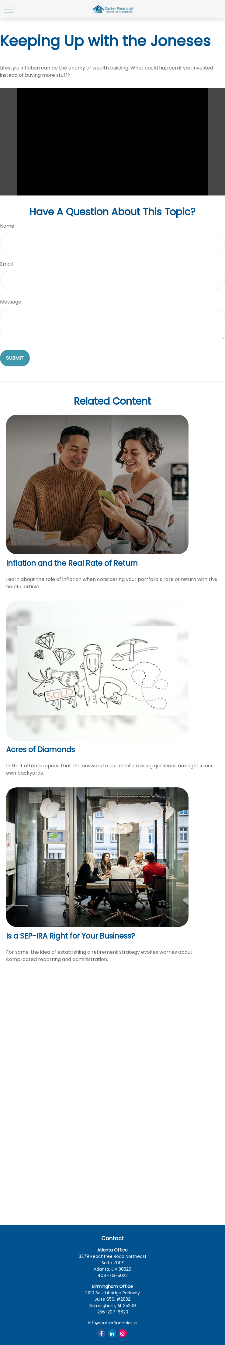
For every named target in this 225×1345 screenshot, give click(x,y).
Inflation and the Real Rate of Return (72, 563)
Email (6, 263)
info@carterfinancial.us (112, 1323)
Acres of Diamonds (40, 750)
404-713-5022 (113, 1275)
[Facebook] (101, 1333)
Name (7, 225)
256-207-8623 (112, 1312)
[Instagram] (123, 1333)
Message (10, 301)
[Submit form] (15, 358)
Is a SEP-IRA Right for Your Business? (70, 936)
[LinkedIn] (112, 1333)
